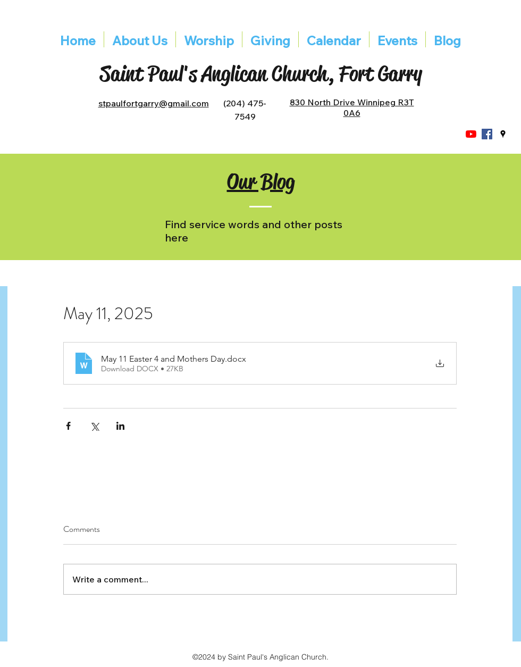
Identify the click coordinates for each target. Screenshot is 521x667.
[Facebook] (487, 134)
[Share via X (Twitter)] (94, 426)
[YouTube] (471, 134)
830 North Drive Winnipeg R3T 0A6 (352, 107)
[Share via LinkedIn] (120, 426)
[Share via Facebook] (68, 426)
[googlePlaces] (503, 134)
